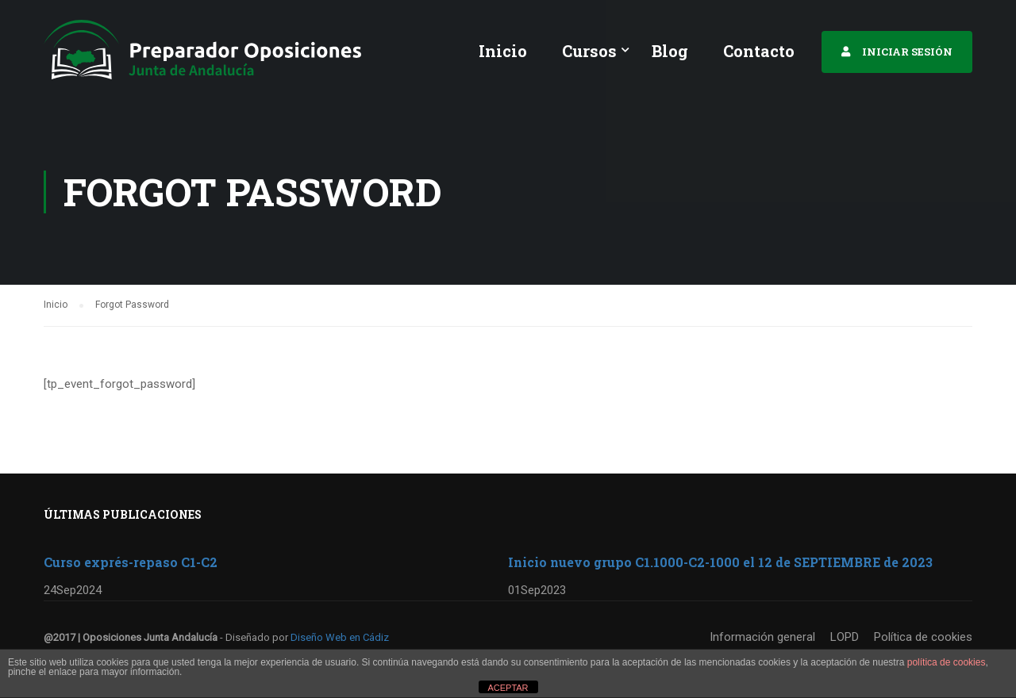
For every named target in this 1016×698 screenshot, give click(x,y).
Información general (762, 637)
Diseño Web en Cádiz (340, 637)
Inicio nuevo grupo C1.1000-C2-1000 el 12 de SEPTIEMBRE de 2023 (720, 562)
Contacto (759, 50)
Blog (670, 50)
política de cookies (946, 662)
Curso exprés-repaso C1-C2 (130, 562)
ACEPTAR (507, 687)
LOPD (844, 637)
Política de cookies (923, 637)
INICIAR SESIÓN (907, 51)
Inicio (503, 50)
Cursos (589, 50)
